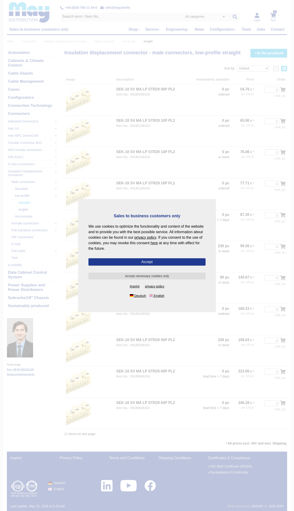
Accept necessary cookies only (147, 276)
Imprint (135, 286)
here (154, 243)
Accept (147, 262)
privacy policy (145, 237)
